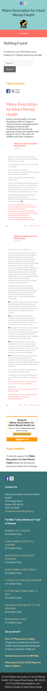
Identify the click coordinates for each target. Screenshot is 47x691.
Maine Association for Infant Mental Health (23, 12)
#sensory (26, 397)
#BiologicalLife (32, 395)
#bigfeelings (12, 215)
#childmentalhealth (27, 219)
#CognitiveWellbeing (15, 399)
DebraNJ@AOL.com (30, 683)
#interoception (27, 205)
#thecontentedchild (15, 205)
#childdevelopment (29, 207)
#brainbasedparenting (16, 213)
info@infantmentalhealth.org (19, 511)
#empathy (11, 397)
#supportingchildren (15, 217)
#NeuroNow (22, 395)
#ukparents (27, 217)
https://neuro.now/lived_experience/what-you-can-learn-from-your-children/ (22, 382)
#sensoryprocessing (15, 211)
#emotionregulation (15, 207)
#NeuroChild (12, 395)
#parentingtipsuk (29, 211)
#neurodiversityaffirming (16, 209)
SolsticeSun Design (32, 686)
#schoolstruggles (14, 219)
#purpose (19, 397)
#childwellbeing (22, 215)
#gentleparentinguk (31, 213)
